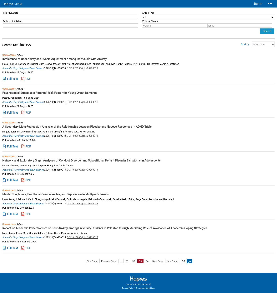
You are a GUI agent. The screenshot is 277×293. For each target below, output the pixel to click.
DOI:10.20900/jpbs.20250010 (82, 68)
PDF (28, 79)
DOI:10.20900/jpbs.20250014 (82, 203)
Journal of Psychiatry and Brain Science (23, 68)
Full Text (12, 79)
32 (133, 261)
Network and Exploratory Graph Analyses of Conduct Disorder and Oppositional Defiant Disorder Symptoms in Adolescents (81, 160)
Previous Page (108, 261)
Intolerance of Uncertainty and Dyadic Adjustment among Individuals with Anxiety (54, 59)
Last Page (172, 261)
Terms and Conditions (145, 288)
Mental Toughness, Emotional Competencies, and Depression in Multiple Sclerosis (55, 194)
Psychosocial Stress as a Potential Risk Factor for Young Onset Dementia (49, 93)
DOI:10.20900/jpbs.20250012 (82, 136)
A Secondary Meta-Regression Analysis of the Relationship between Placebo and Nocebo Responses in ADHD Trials (77, 126)
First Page (92, 261)
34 (147, 261)
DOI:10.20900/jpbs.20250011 (82, 102)
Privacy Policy (127, 288)
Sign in (258, 3)
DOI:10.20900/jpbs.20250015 (82, 237)
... (121, 261)
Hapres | (12, 4)
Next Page (157, 261)
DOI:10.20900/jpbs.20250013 (82, 169)
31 (127, 261)
